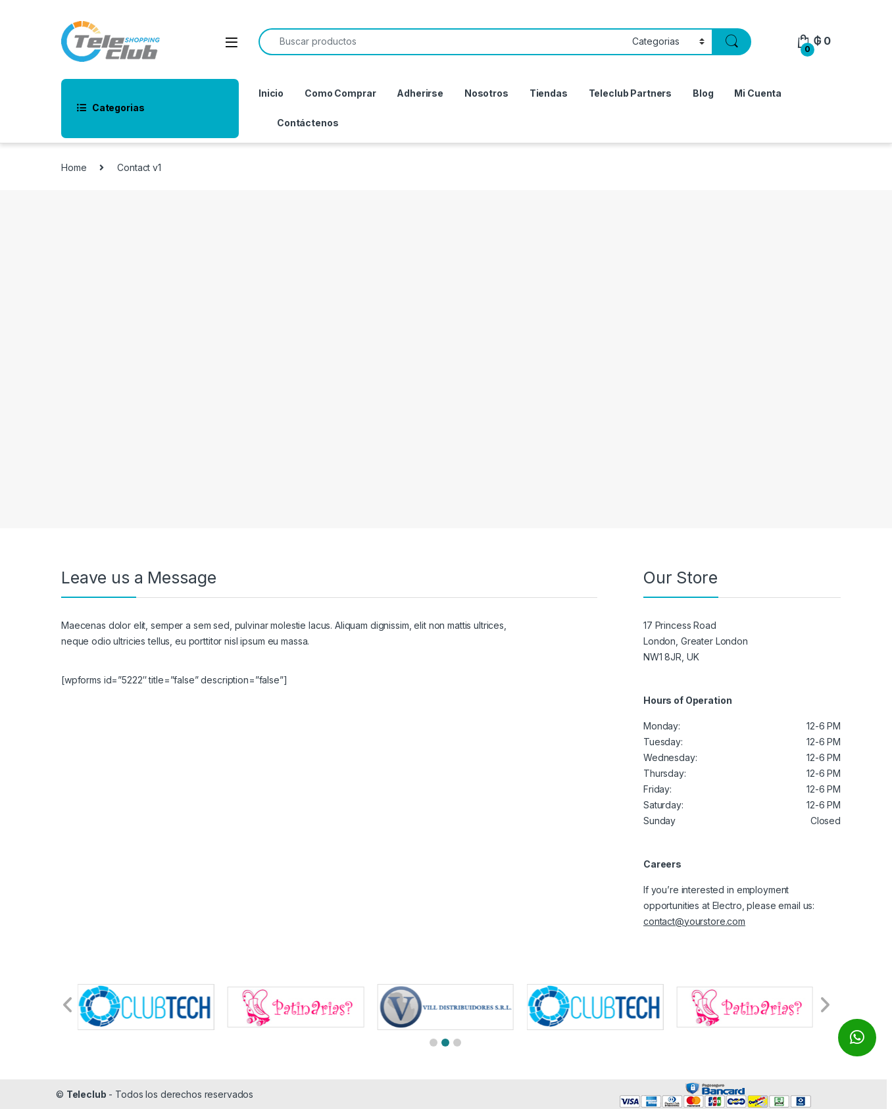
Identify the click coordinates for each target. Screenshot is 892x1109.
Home (73, 167)
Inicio (271, 93)
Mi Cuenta (757, 93)
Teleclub (86, 1094)
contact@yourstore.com (694, 921)
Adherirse (420, 93)
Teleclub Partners (630, 93)
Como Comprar (340, 93)
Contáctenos (307, 122)
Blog (703, 93)
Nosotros (486, 93)
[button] (433, 1043)
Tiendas (549, 93)
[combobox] (442, 41)
